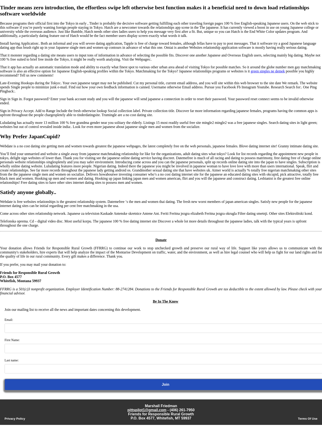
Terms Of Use (307, 418)
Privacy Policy (15, 418)
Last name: (12, 360)
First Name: (12, 340)
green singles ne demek (268, 71)
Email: (9, 320)
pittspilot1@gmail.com (147, 410)
